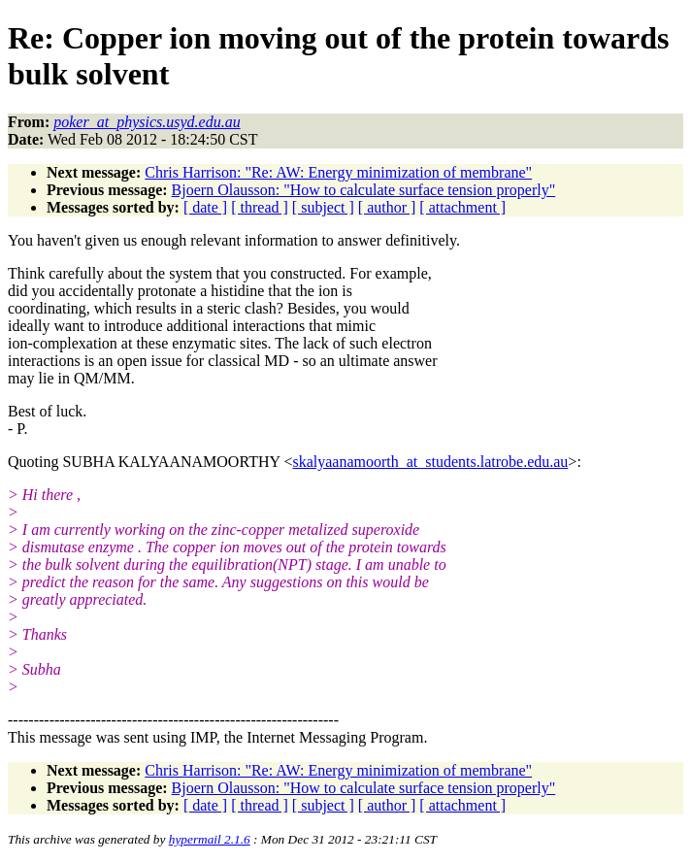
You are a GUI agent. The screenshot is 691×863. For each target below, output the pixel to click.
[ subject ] (323, 207)
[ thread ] (259, 207)
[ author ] (387, 207)
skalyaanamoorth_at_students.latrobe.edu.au (430, 461)
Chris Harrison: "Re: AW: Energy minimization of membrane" (338, 172)
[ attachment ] (462, 207)
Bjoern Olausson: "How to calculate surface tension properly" (364, 190)
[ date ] (205, 207)
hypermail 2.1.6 (209, 839)
